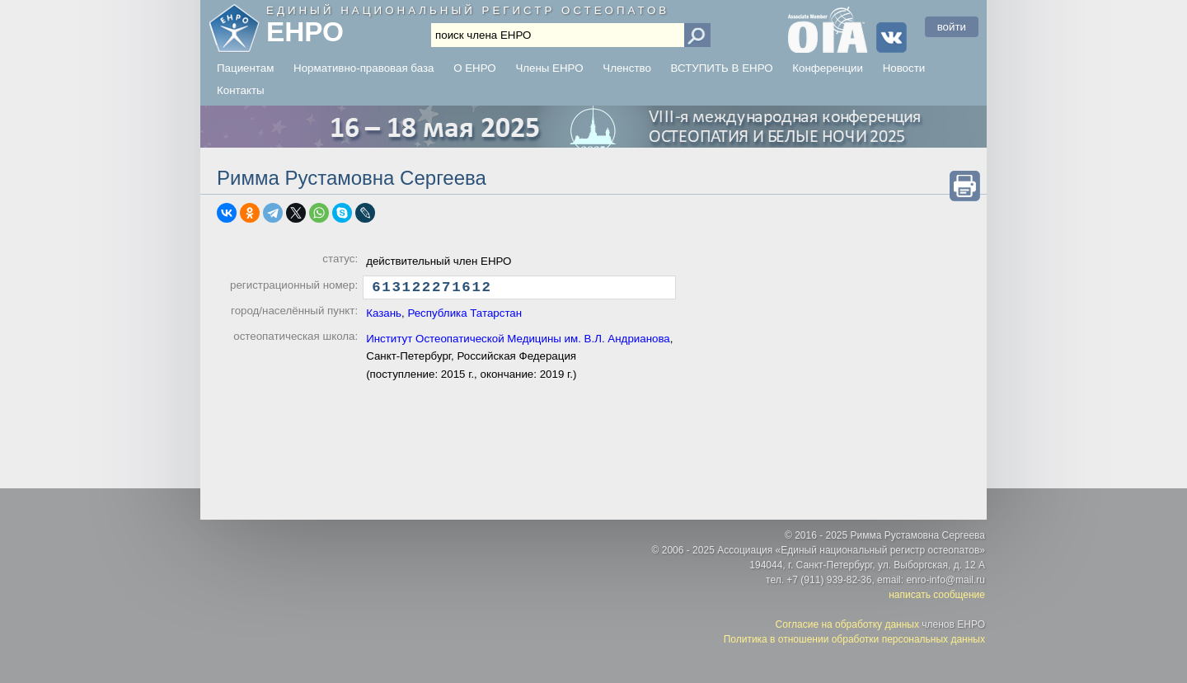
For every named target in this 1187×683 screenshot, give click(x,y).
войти (951, 27)
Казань (383, 317)
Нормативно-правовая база (363, 68)
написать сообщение (937, 595)
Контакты (241, 90)
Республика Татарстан (464, 317)
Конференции (827, 68)
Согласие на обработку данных (847, 624)
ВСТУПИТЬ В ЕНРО (722, 68)
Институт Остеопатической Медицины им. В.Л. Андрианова (518, 343)
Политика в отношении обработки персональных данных (854, 639)
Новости (904, 68)
